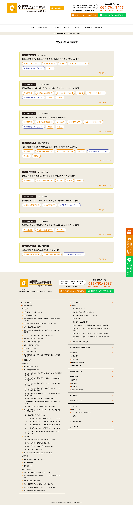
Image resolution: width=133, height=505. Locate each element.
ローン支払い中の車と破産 (32, 342)
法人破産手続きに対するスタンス (83, 312)
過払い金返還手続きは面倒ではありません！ (38, 472)
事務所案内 (98, 27)
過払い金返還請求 (77, 390)
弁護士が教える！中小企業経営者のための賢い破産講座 (90, 325)
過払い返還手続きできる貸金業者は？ (36, 491)
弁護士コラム (75, 409)
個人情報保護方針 (75, 421)
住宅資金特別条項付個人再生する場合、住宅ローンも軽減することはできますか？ (42, 389)
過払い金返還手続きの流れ (32, 481)
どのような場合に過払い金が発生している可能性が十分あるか (42, 476)
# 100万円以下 (49, 63)
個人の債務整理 (43, 27)
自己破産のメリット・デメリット (34, 312)
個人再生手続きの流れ (31, 366)
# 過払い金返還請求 (31, 63)
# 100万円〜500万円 (65, 93)
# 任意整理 (28, 93)
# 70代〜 (81, 151)
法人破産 (74, 305)
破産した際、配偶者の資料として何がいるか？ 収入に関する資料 (42, 331)
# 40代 (59, 180)
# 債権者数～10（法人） (33, 68)
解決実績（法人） (75, 395)
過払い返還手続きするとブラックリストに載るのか (40, 487)
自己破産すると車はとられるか (33, 339)
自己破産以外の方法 (30, 348)
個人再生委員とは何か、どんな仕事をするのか (40, 440)
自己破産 (25, 309)
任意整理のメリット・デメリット (34, 459)
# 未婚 (50, 97)
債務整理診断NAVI (76, 371)
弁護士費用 (88, 27)
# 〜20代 (60, 122)
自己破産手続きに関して (31, 315)
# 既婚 (59, 126)
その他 (73, 416)
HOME (33, 27)
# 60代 (80, 93)
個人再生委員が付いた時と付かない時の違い (39, 446)
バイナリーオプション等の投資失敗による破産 (38, 335)
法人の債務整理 (56, 27)
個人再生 (25, 363)
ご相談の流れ (78, 27)
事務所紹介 (73, 353)
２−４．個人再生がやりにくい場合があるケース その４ (42, 428)
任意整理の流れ (29, 463)
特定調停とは (28, 466)
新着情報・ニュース (76, 401)
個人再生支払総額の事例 (31, 370)
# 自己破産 (28, 180)
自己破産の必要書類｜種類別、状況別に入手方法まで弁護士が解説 (42, 319)
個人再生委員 (28, 436)
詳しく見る (102, 73)
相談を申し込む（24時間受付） (86, 15)
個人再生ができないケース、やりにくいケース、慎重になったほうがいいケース (43, 411)
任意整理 (25, 456)
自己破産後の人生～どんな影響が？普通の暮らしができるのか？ (42, 356)
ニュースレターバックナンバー (81, 413)
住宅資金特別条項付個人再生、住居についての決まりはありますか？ (42, 379)
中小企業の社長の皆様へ (80, 322)
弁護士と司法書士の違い (31, 345)
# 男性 (59, 97)
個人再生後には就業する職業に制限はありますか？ (41, 398)
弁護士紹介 (67, 27)
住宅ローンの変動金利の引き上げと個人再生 (38, 453)
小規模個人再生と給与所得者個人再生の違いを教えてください (42, 402)
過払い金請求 (26, 469)
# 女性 (50, 68)
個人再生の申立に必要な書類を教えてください (40, 407)
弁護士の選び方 (78, 319)
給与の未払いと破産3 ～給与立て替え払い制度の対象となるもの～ (92, 338)
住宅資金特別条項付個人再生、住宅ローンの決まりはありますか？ (42, 384)
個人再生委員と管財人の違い (34, 449)
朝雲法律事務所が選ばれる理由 (80, 347)
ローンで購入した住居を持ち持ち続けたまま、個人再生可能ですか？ (43, 374)
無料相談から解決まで (78, 362)
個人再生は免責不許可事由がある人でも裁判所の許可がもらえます (42, 394)
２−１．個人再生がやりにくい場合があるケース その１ (42, 418)
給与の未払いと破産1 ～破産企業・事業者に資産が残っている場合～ (92, 329)
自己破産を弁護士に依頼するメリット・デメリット (40, 324)
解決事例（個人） (75, 377)
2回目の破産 (27, 360)
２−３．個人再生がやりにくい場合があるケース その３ (42, 425)
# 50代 (62, 63)
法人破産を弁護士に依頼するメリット (85, 315)
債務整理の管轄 (27, 305)
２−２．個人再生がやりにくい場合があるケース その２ (42, 421)
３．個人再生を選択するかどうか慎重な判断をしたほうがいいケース (42, 432)
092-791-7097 (112, 7)
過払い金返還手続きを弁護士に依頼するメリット (39, 484)
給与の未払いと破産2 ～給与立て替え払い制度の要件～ (90, 333)
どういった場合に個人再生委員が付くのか (38, 443)
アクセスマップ (76, 366)
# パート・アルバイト (78, 63)
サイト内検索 (57, 8)
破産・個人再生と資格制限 (32, 327)
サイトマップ (74, 427)
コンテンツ (73, 406)
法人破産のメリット (79, 309)
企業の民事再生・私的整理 (79, 342)
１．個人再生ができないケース (35, 415)
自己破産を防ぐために (31, 352)
